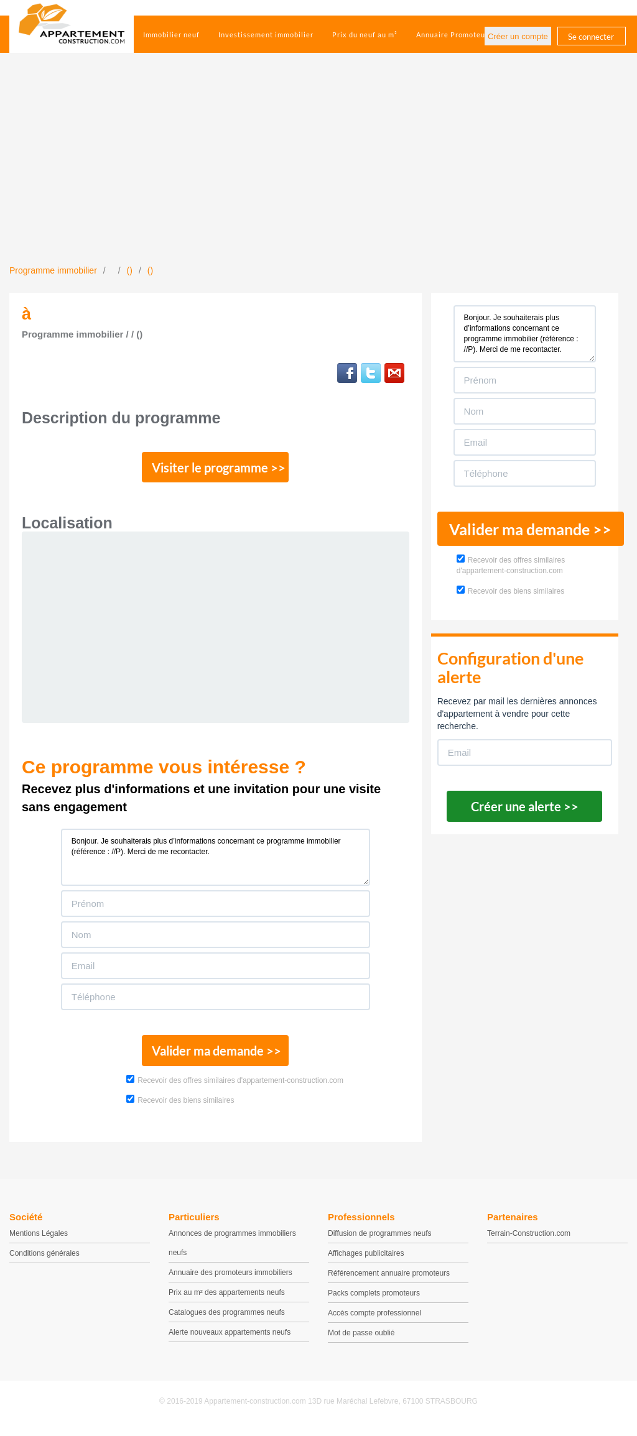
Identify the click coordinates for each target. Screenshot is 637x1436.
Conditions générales (44, 1260)
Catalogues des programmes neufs (227, 1319)
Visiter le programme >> (216, 469)
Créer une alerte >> (525, 806)
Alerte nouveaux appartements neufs (230, 1339)
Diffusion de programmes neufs (380, 1240)
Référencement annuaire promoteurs (389, 1280)
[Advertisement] (318, 171)
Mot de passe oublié (361, 1339)
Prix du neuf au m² (365, 34)
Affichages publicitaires (366, 1260)
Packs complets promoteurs (374, 1300)
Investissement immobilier (266, 34)
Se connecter (591, 37)
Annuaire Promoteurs (454, 34)
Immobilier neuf (171, 34)
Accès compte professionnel (374, 1319)
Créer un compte (518, 36)
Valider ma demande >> (215, 1056)
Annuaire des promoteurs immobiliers (230, 1279)
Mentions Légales (38, 1240)
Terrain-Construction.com (528, 1240)
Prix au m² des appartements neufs (227, 1299)
